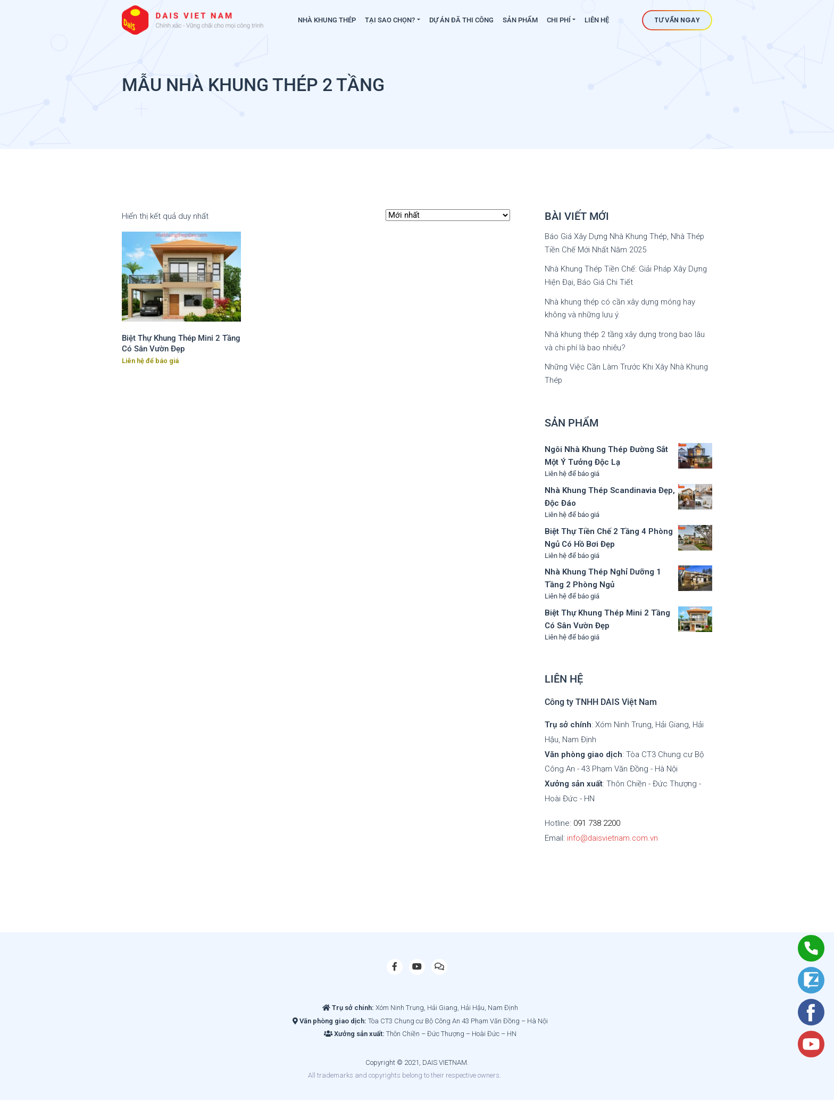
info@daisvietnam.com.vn (613, 835)
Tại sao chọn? (390, 20)
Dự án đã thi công (461, 20)
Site (521, 1072)
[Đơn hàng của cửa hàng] (448, 215)
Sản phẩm (520, 20)
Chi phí (559, 20)
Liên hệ (597, 20)
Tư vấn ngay (677, 19)
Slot (509, 1072)
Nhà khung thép (327, 20)
